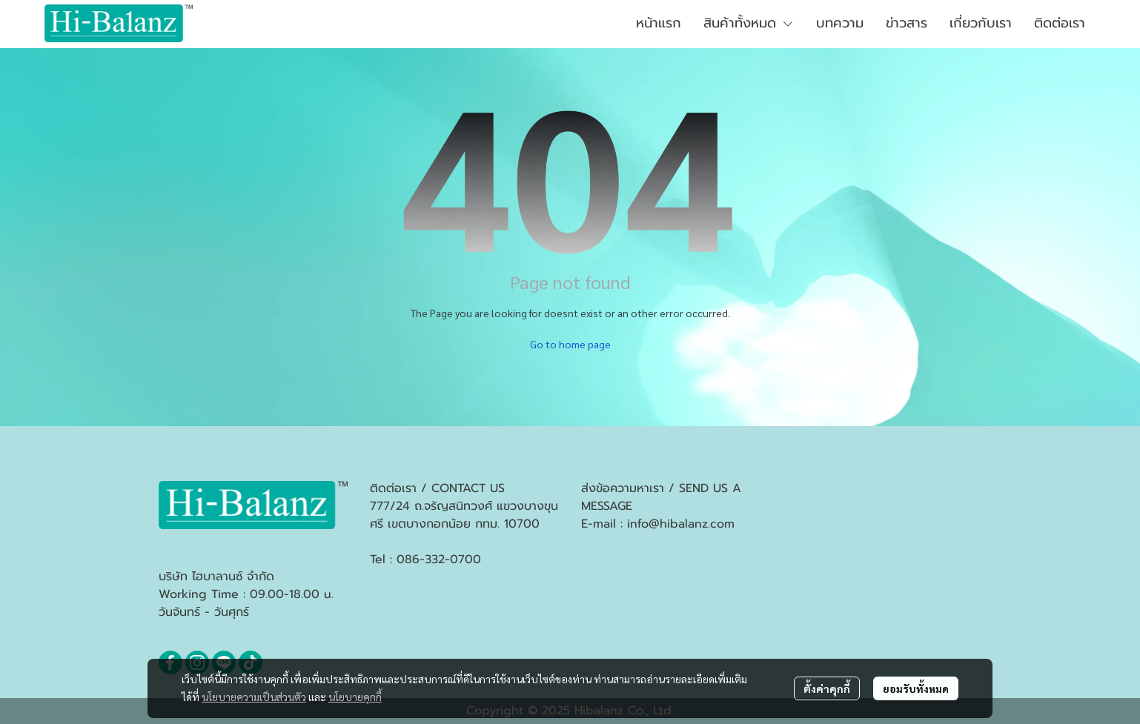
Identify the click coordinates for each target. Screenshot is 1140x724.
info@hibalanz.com (681, 524)
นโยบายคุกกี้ (355, 696)
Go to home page (570, 344)
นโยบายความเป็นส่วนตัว (254, 696)
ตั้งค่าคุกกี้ (826, 688)
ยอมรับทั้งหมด (916, 688)
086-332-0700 (439, 559)
